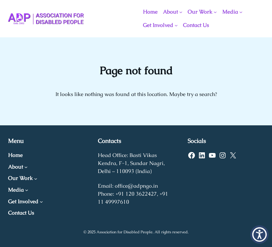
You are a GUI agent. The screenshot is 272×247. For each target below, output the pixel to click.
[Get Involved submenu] (176, 25)
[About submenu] (181, 12)
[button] (259, 234)
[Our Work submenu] (215, 12)
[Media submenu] (241, 12)
